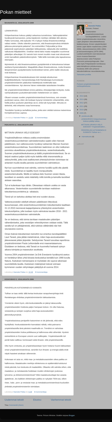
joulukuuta (86, 116)
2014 (82, 96)
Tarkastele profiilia (84, 74)
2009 (82, 113)
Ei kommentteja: (41, 118)
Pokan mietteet (15, 12)
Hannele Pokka (94, 26)
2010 (82, 110)
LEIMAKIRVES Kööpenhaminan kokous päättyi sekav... (93, 120)
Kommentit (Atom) (16, 405)
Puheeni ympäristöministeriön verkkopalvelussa (88, 85)
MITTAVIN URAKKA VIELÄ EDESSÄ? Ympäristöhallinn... (93, 126)
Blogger (72, 415)
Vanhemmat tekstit (61, 399)
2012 (82, 103)
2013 (82, 99)
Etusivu (37, 399)
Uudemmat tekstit (14, 399)
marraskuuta (87, 137)
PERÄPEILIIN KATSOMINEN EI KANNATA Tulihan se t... (93, 131)
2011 (82, 106)
